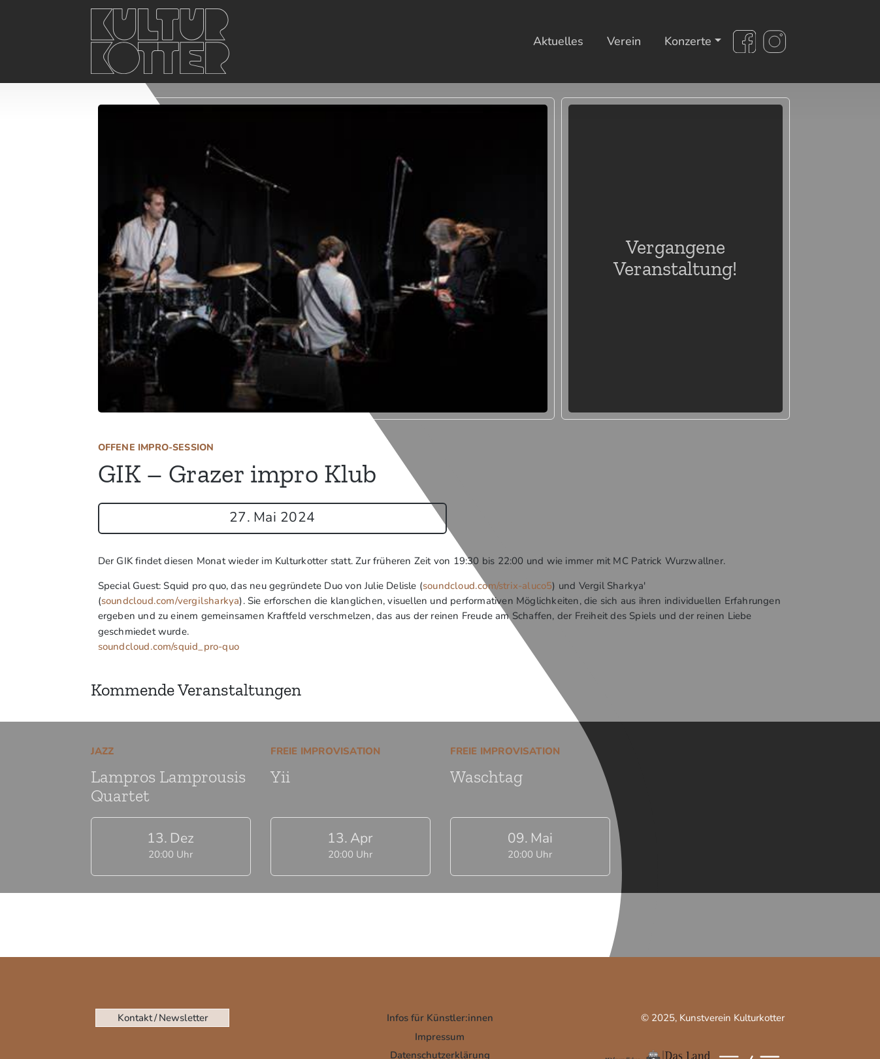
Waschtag (486, 776)
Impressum (439, 1036)
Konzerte (687, 41)
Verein (624, 41)
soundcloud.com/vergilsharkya (170, 600)
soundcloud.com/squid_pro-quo (169, 646)
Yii (280, 776)
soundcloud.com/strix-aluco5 (487, 585)
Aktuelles (558, 41)
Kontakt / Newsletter (163, 1017)
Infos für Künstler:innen (440, 1017)
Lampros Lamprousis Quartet (168, 786)
